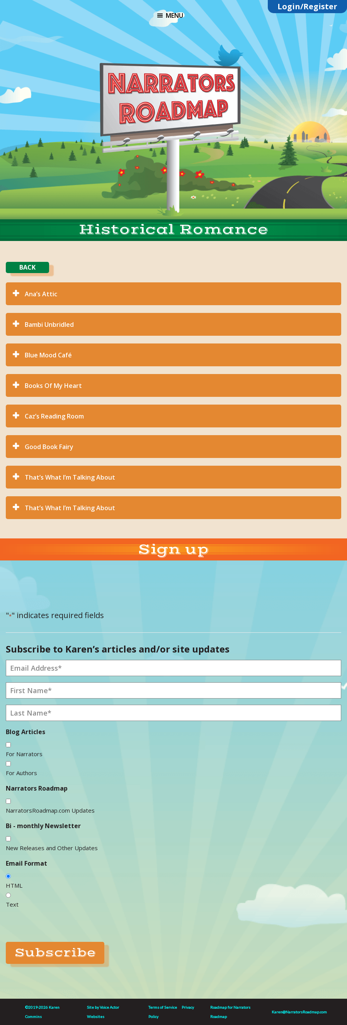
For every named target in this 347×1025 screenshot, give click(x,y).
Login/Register (307, 6)
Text (12, 904)
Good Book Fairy (49, 446)
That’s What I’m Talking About (70, 477)
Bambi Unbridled (49, 324)
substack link (196, 50)
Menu (174, 15)
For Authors (21, 773)
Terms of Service (162, 1007)
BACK (27, 267)
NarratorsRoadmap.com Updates (50, 810)
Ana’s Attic (41, 294)
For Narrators (24, 754)
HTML (14, 885)
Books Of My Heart (53, 385)
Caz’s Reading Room (54, 416)
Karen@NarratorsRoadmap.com (299, 1012)
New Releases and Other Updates (52, 848)
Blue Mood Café (48, 355)
